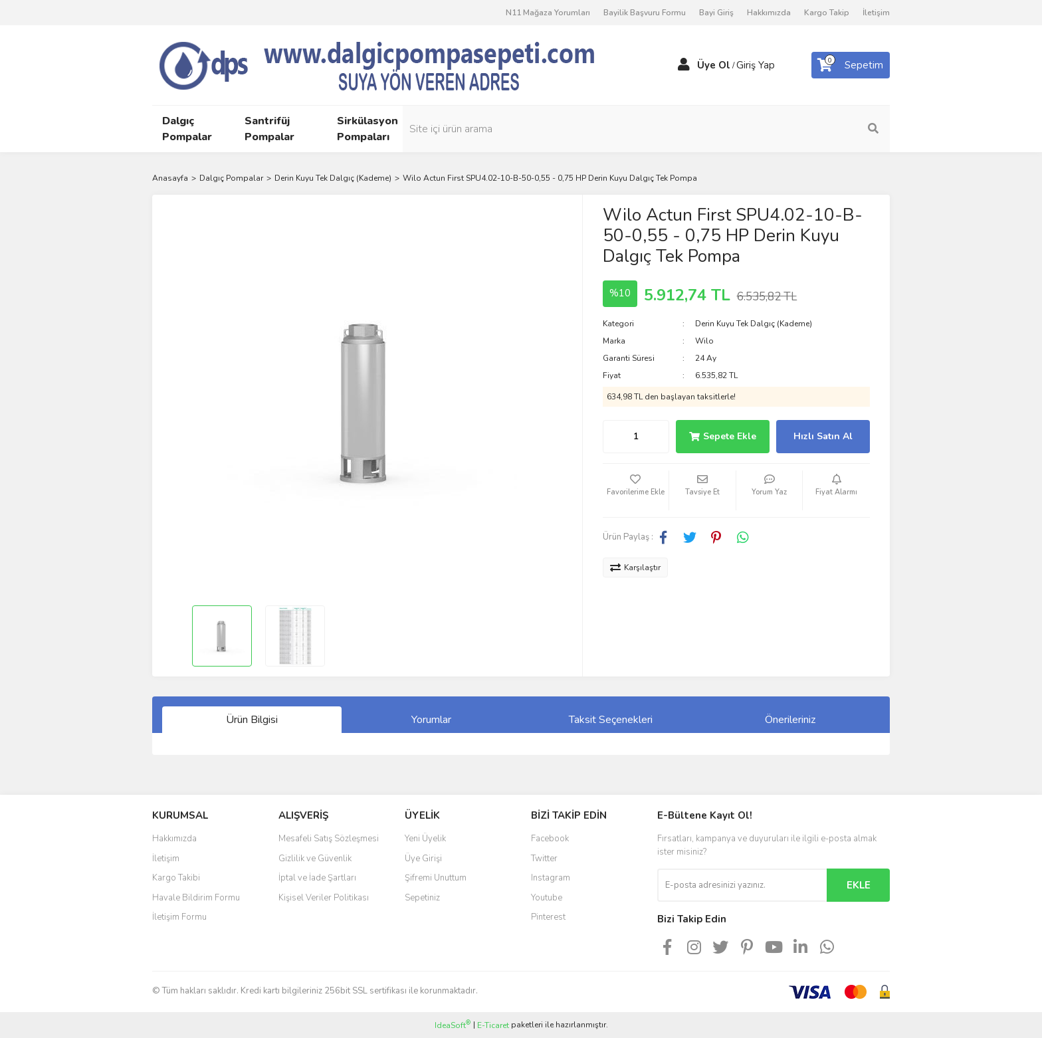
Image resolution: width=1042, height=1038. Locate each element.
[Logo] (401, 64)
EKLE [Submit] (859, 885)
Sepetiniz (422, 898)
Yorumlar (431, 719)
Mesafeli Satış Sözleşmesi (328, 839)
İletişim (876, 12)
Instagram (550, 878)
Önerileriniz (790, 719)
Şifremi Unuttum (436, 878)
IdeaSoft (452, 1025)
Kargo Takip (826, 12)
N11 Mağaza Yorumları (548, 12)
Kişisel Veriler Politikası (323, 898)
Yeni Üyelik (425, 839)
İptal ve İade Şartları (317, 878)
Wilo (704, 341)
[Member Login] (684, 65)
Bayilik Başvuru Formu (644, 12)
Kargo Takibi (176, 878)
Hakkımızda (769, 12)
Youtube (546, 898)
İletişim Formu (179, 917)
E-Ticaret (493, 1025)
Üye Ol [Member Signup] (713, 65)
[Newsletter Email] (742, 885)
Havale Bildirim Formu (196, 898)
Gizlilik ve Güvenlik (315, 859)
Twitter (544, 859)
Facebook (550, 839)
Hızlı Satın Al (823, 436)
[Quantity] (636, 436)
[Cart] (850, 65)
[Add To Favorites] (636, 490)
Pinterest (548, 917)
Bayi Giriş (716, 12)
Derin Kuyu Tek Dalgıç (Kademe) (753, 323)
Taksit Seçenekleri (611, 719)
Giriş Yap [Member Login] (755, 65)
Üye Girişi (423, 859)
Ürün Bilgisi (252, 719)
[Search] (800, 129)
